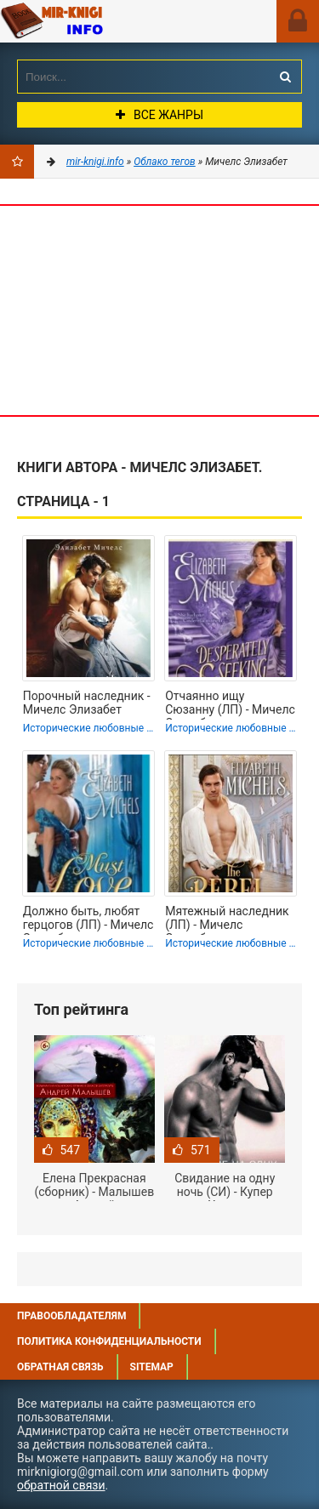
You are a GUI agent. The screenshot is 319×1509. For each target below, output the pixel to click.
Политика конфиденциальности (109, 1341)
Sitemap (152, 1367)
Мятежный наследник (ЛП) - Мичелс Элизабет (226, 919)
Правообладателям (71, 1316)
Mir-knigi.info (98, 21)
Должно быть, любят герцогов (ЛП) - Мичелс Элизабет (88, 919)
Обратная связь (60, 1367)
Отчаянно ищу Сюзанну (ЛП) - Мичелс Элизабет (230, 704)
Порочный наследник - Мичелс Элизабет (87, 702)
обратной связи (61, 1485)
